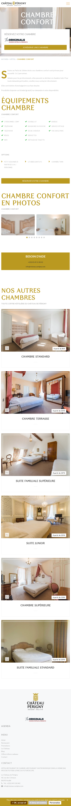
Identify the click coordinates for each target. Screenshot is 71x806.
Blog (3, 751)
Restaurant (5, 743)
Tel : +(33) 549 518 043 (10, 783)
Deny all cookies (38, 803)
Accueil (4, 59)
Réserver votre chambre (35, 181)
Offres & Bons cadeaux (9, 754)
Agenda (5, 726)
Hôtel (12, 59)
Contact (4, 757)
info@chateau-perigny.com (35, 267)
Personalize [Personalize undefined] (55, 803)
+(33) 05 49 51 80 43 (35, 262)
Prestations (5, 746)
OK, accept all (19, 803)
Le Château (5, 748)
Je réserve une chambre (35, 47)
